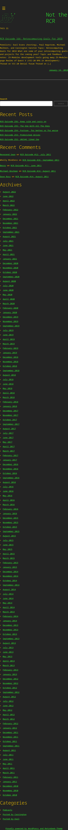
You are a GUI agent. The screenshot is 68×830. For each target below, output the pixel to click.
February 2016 (10, 509)
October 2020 (10, 272)
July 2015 (8, 540)
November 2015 (10, 522)
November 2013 (10, 629)
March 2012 (9, 719)
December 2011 (10, 732)
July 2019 (8, 330)
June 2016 (8, 491)
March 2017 (9, 451)
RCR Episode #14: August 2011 (39, 171)
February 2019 (10, 348)
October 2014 (10, 580)
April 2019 (9, 339)
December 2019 (10, 317)
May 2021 (7, 250)
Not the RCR (56, 17)
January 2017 (10, 459)
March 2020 (9, 303)
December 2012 (10, 678)
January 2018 (10, 406)
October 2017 (10, 419)
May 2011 (7, 763)
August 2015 (9, 535)
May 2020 (7, 294)
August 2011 (9, 750)
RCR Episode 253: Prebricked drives (20, 135)
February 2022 (10, 209)
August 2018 (9, 375)
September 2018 (11, 370)
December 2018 (10, 357)
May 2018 (7, 388)
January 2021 (10, 258)
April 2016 (9, 500)
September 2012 (11, 692)
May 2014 (7, 602)
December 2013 (10, 625)
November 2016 (10, 468)
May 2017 (7, 442)
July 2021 (8, 241)
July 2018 (8, 379)
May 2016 (7, 495)
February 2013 (10, 669)
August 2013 (9, 643)
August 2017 (9, 428)
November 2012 (10, 683)
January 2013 (10, 674)
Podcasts (7, 810)
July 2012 (8, 701)
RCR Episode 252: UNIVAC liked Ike (19, 139)
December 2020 (10, 263)
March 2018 (9, 397)
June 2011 (8, 759)
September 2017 (11, 424)
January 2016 (10, 513)
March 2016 (9, 504)
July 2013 (8, 647)
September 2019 (11, 325)
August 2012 (9, 696)
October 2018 (10, 366)
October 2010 (10, 795)
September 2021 (11, 232)
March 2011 (9, 772)
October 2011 (10, 741)
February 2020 (10, 308)
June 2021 (8, 245)
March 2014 (9, 611)
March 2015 (9, 558)
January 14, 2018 (58, 70)
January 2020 (10, 312)
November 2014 (10, 576)
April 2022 (9, 200)
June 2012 (8, 705)
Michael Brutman (9, 171)
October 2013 (10, 634)
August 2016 (9, 482)
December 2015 (10, 518)
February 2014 (10, 616)
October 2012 (10, 687)
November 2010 (10, 790)
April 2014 (9, 607)
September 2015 (11, 531)
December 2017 (10, 410)
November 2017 (10, 415)
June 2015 (8, 544)
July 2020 (8, 285)
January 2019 (10, 352)
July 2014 (8, 594)
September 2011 (11, 745)
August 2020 (9, 281)
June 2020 (8, 290)
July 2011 (8, 754)
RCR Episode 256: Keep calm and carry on (23, 121)
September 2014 (11, 585)
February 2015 (10, 562)
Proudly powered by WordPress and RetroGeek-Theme (34, 828)
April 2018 (9, 392)
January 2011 (10, 781)
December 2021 (10, 218)
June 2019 (8, 334)
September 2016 (11, 477)
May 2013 (7, 656)
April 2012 (9, 714)
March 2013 (9, 665)
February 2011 (10, 777)
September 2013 (11, 638)
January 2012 (10, 728)
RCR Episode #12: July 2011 (35, 154)
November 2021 (10, 223)
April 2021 (9, 254)
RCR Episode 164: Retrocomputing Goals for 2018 (31, 38)
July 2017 (8, 433)
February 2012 (10, 723)
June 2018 (8, 384)
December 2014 (10, 571)
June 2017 (8, 437)
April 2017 (9, 446)
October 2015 (10, 527)
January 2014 (10, 620)
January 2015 (10, 567)
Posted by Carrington (14, 814)
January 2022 (10, 214)
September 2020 (11, 276)
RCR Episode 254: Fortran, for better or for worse (29, 130)
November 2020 (10, 267)
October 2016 (10, 473)
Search (3, 99)
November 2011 (10, 737)
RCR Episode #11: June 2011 (26, 165)
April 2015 (9, 553)
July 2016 (8, 486)
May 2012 (7, 710)
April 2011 (9, 768)
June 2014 (8, 598)
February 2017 (10, 455)
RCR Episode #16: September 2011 (41, 160)
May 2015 (7, 549)
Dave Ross (5, 176)
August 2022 (9, 191)
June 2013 (8, 652)
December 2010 (10, 786)
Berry (3, 165)
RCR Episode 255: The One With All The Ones (25, 126)
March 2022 (9, 205)
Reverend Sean (7, 154)
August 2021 (9, 236)
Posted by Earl (11, 819)
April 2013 (9, 661)
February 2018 (10, 401)
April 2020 (9, 299)
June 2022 (8, 196)
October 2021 (10, 227)
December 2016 (10, 464)
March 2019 (9, 343)
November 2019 (10, 321)
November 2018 (10, 361)
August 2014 (9, 589)
